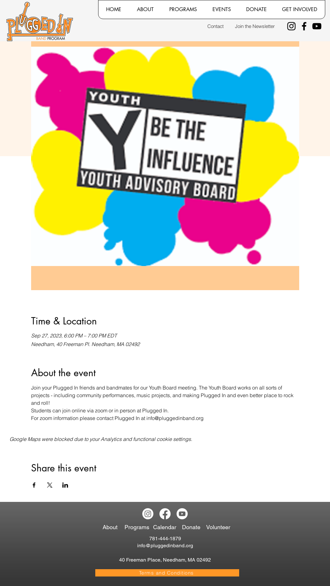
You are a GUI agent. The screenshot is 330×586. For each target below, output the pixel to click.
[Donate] (192, 527)
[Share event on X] (50, 485)
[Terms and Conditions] (167, 572)
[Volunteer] (219, 527)
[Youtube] (182, 513)
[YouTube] (316, 26)
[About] (112, 527)
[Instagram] (291, 26)
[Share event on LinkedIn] (65, 485)
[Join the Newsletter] (255, 26)
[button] (145, 9)
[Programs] (138, 527)
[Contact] (215, 26)
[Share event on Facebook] (34, 485)
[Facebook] (304, 26)
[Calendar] (167, 527)
